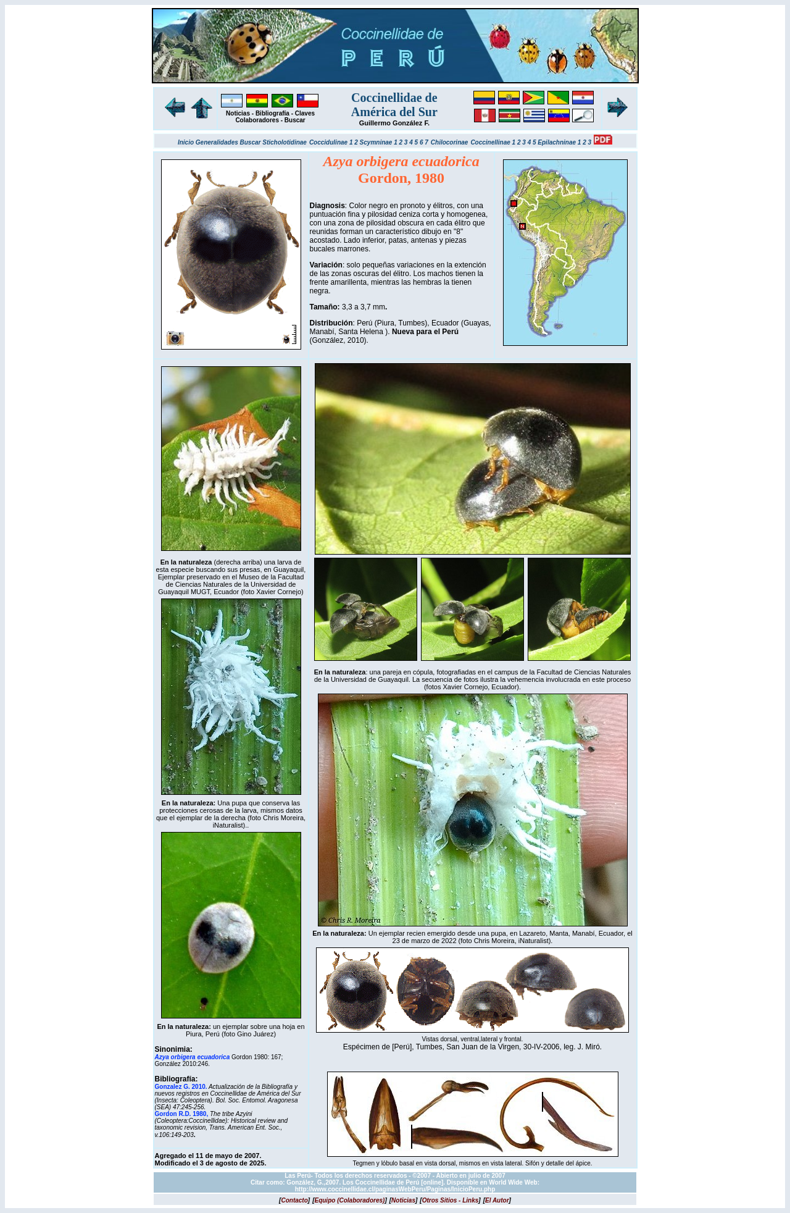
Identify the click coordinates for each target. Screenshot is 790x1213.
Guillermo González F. (394, 123)
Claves (305, 113)
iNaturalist (228, 825)
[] (294, 1200)
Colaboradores (257, 120)
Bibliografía (272, 113)
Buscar (295, 120)
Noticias (238, 113)
